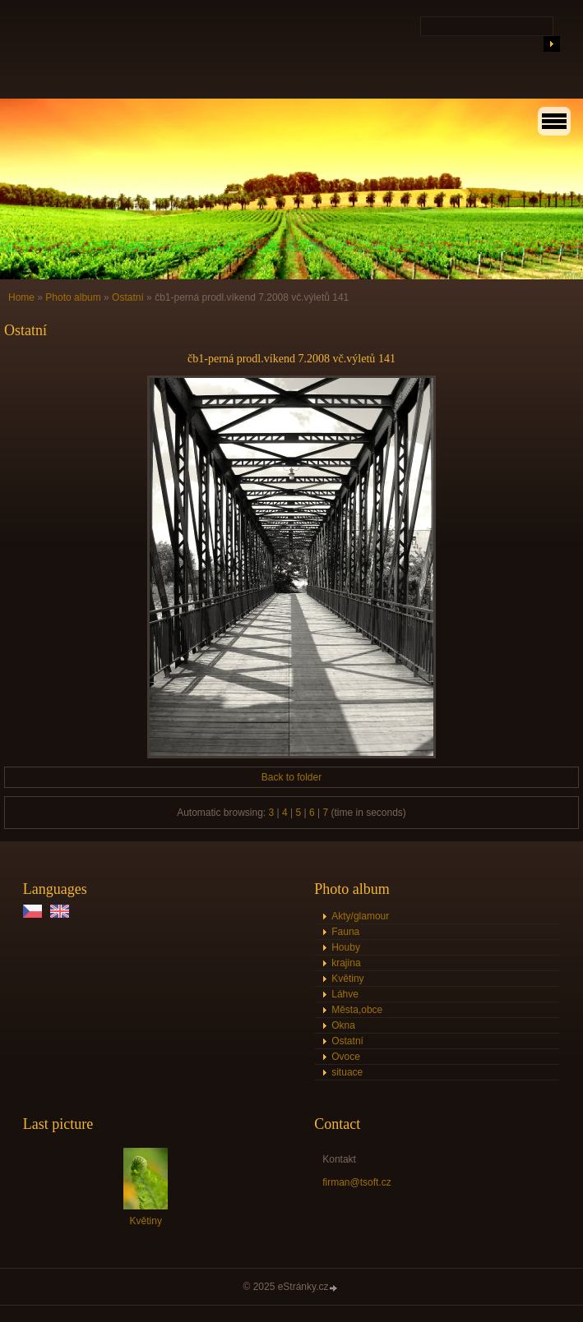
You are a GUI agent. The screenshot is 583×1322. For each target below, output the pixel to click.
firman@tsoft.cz (356, 1182)
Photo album (72, 297)
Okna (343, 1025)
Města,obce (356, 1010)
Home (21, 297)
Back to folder (291, 777)
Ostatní (128, 297)
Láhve (345, 994)
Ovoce (345, 1056)
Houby (345, 947)
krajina (345, 963)
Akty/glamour (360, 916)
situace (347, 1072)
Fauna (345, 931)
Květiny (347, 978)
